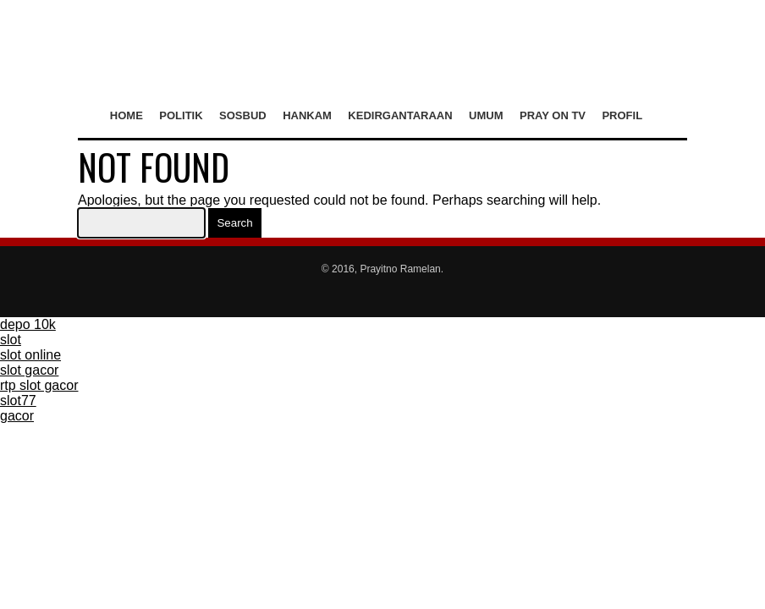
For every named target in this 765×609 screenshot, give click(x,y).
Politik (180, 115)
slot (10, 339)
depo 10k (28, 324)
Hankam (307, 115)
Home (126, 115)
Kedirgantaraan (400, 115)
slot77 (18, 400)
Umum (486, 115)
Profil (622, 115)
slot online (30, 355)
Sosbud (243, 115)
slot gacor (29, 370)
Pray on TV (553, 115)
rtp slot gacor (39, 385)
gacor (17, 416)
